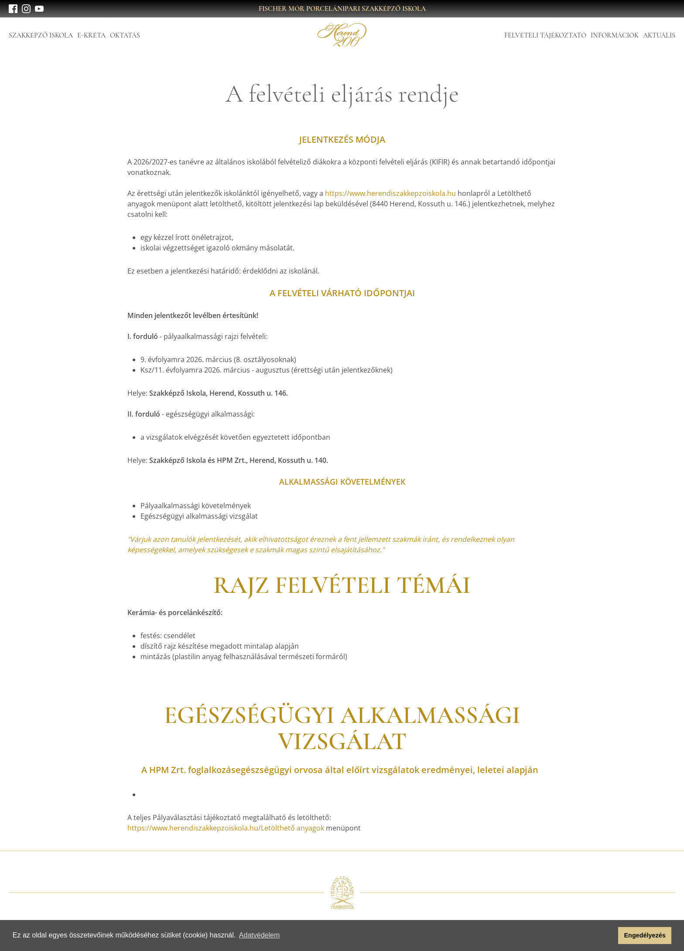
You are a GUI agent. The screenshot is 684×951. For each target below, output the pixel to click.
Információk (615, 35)
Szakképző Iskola (41, 35)
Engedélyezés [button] (645, 935)
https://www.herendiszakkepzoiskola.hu (390, 193)
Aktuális (659, 35)
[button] (609, 935)
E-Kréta (91, 35)
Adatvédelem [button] (259, 935)
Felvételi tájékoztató (545, 35)
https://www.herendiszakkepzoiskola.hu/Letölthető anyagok (225, 828)
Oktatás (125, 35)
